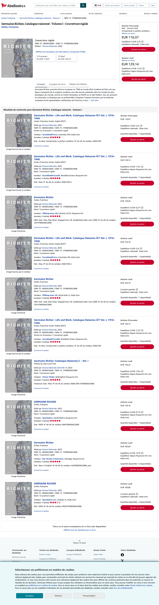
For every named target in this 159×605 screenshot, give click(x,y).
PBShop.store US (49, 295)
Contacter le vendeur (41, 146)
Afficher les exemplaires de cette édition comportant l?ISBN (60, 52)
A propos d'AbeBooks (74, 554)
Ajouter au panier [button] (138, 49)
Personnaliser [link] (89, 595)
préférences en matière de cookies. (43, 585)
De (45, 57)
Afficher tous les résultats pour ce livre (80, 530)
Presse (68, 559)
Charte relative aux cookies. (141, 585)
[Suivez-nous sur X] (122, 561)
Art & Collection (95, 13)
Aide (153, 5)
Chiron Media (48, 377)
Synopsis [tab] (41, 84)
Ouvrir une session (112, 5)
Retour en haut (79, 543)
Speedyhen (47, 418)
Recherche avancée (9, 13)
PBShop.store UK (50, 213)
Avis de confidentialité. (123, 588)
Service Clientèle (99, 559)
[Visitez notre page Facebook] (122, 555)
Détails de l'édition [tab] (78, 84)
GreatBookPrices (49, 134)
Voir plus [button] (94, 100)
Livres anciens (66, 13)
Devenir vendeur (151, 13)
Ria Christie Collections (52, 459)
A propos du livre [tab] (57, 84)
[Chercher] (83, 5)
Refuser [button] (58, 596)
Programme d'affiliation (47, 559)
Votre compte (129, 5)
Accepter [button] (30, 596)
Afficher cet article (128, 33)
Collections (38, 13)
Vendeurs (123, 13)
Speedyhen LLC (49, 500)
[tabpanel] (76, 95)
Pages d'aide (98, 554)
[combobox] (57, 5)
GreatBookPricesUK (51, 175)
